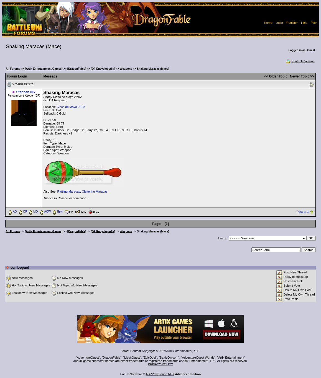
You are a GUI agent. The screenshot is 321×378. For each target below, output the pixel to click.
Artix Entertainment (231, 357)
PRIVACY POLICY (160, 364)
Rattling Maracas (68, 191)
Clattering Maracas (94, 191)
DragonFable (112, 357)
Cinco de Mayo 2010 (71, 106)
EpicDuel (150, 357)
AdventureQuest (88, 357)
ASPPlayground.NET (160, 374)
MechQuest (132, 357)
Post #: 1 (303, 211)
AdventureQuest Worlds (198, 357)
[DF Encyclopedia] (103, 68)
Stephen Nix (25, 92)
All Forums (13, 68)
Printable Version (299, 61)
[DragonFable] (76, 68)
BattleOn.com (169, 357)
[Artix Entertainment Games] (44, 68)
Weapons (126, 68)
